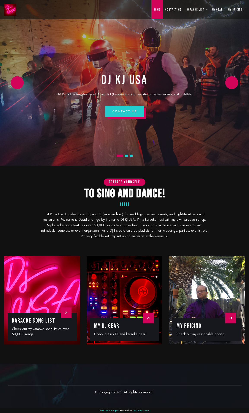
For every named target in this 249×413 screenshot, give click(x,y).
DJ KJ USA (124, 80)
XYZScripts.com (141, 410)
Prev (17, 82)
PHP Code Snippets (109, 410)
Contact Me (124, 111)
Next (231, 82)
